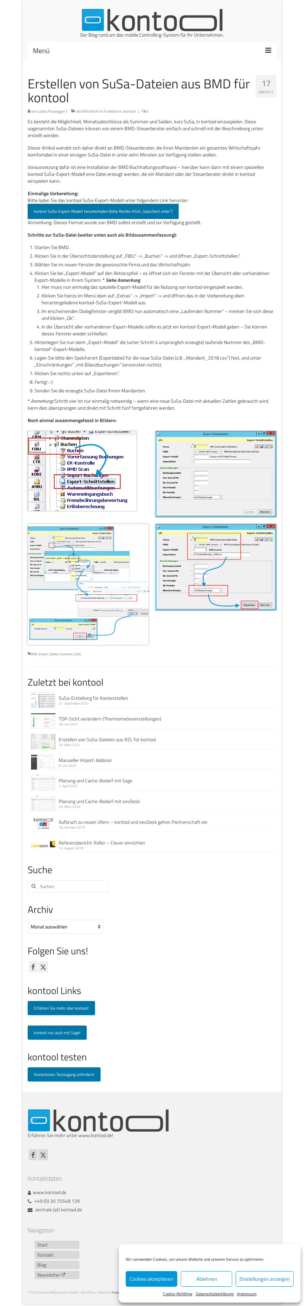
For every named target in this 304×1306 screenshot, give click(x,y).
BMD (33, 654)
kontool (129, 111)
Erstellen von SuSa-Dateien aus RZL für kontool (107, 739)
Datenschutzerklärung (215, 1293)
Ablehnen (206, 1279)
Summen (66, 654)
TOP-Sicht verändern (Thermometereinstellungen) (110, 718)
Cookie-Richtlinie (177, 1293)
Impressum (247, 1293)
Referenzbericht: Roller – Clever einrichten (102, 842)
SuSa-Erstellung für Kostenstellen (93, 698)
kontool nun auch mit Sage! (57, 1032)
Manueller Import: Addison (85, 760)
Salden (54, 654)
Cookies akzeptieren (151, 1279)
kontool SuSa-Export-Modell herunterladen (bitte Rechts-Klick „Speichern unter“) (103, 211)
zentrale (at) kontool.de (55, 1209)
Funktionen (113, 111)
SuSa (77, 654)
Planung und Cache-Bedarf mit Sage (95, 780)
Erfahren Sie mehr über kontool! (61, 1008)
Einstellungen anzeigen (264, 1279)
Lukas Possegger (51, 111)
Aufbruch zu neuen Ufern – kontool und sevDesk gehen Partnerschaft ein (133, 822)
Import (43, 654)
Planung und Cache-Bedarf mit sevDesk (99, 801)
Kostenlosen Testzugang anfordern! (64, 1074)
